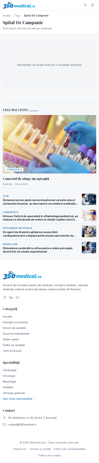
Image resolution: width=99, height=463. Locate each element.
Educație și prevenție (15, 322)
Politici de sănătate (14, 345)
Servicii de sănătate (14, 327)
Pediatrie (8, 387)
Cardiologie (10, 370)
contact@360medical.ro (22, 424)
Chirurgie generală (14, 393)
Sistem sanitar (11, 339)
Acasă (6, 15)
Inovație (7, 316)
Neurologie (9, 381)
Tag (17, 15)
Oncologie (9, 375)
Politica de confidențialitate (70, 448)
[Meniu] (92, 5)
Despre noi (20, 448)
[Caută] (85, 5)
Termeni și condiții (40, 448)
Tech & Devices (12, 350)
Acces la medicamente (16, 333)
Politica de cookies (49, 455)
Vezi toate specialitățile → (19, 398)
